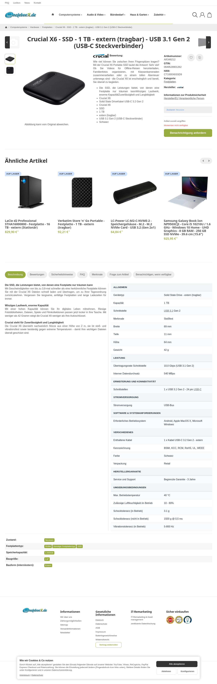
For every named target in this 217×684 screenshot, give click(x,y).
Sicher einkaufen (177, 611)
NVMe (48, 546)
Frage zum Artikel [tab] (119, 274)
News (27, 3)
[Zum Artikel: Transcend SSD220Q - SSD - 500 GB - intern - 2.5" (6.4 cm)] (14, 42)
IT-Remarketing (141, 611)
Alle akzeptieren (177, 664)
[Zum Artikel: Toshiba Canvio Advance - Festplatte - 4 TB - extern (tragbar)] (203, 42)
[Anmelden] (202, 15)
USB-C (197, 389)
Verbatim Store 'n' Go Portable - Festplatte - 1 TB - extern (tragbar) (81, 224)
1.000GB (49, 553)
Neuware (49, 540)
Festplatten (170, 81)
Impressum (25, 675)
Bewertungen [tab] (37, 274)
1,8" (47, 559)
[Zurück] (203, 161)
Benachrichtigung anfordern (188, 132)
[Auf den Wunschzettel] (191, 57)
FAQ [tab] (82, 274)
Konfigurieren (187, 671)
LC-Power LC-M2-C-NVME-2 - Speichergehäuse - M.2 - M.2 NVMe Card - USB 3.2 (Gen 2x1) (133, 224)
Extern (48, 565)
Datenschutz (37, 675)
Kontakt (37, 3)
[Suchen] (195, 15)
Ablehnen (166, 671)
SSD (80, 546)
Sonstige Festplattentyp (64, 546)
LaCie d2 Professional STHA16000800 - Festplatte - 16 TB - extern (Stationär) (27, 224)
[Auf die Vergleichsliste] (199, 57)
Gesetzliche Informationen (105, 613)
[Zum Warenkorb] (209, 15)
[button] (10, 59)
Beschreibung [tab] (15, 274)
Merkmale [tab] (97, 274)
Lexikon (16, 3)
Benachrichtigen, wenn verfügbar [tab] (154, 274)
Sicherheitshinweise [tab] (62, 274)
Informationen (70, 611)
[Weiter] (209, 161)
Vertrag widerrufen (108, 645)
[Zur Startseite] (20, 15)
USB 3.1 (168, 310)
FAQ (7, 3)
